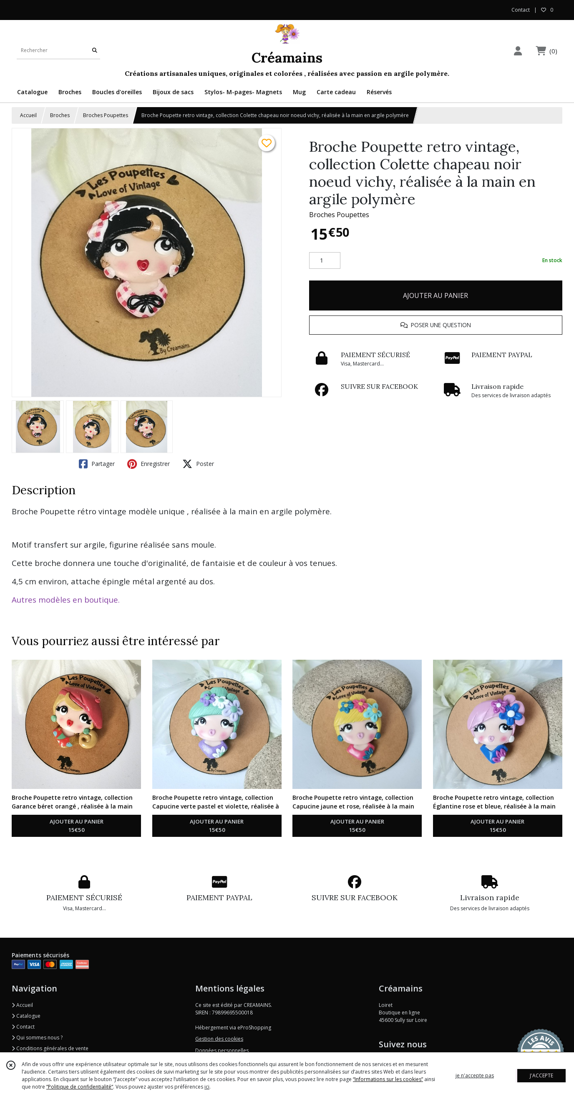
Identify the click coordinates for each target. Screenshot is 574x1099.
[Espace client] (518, 50)
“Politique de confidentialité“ (79, 1086)
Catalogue (26, 1015)
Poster (198, 464)
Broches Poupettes (105, 115)
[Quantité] (324, 260)
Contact (520, 9)
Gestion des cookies (219, 1038)
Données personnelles (222, 1050)
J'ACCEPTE (541, 1075)
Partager (97, 464)
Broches (60, 115)
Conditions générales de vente (50, 1048)
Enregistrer (148, 464)
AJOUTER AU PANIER (435, 295)
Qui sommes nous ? (37, 1037)
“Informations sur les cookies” (388, 1079)
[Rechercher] (94, 51)
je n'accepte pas (475, 1075)
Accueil (28, 115)
